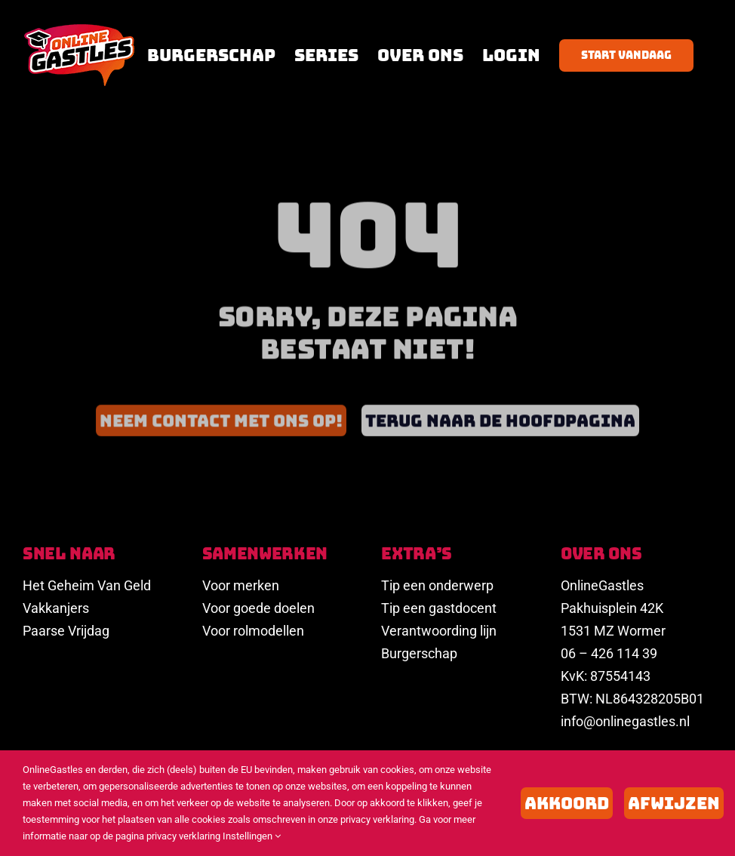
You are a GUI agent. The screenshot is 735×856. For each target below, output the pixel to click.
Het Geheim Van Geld (87, 585)
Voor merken (240, 585)
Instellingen (252, 836)
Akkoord (566, 803)
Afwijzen (674, 803)
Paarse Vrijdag (66, 631)
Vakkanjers (56, 608)
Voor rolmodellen (253, 631)
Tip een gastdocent (439, 608)
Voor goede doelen (258, 608)
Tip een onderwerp (437, 585)
